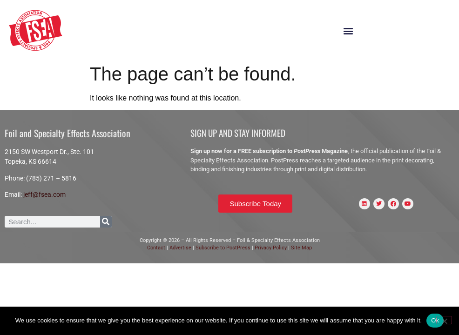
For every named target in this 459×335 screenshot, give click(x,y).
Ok (435, 320)
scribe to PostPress (228, 248)
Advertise (179, 248)
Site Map (301, 248)
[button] (348, 31)
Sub (200, 248)
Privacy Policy (271, 248)
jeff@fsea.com (44, 194)
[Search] (106, 222)
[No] (444, 320)
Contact (156, 248)
